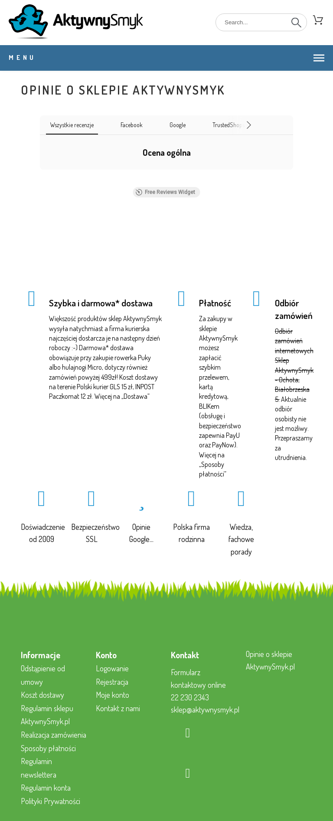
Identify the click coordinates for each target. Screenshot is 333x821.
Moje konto (112, 694)
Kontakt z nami (118, 708)
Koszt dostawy (42, 694)
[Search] (261, 22)
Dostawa (135, 396)
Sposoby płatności (48, 748)
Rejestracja (112, 681)
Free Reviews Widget (165, 192)
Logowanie (112, 668)
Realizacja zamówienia (53, 734)
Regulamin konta (46, 787)
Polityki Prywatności (50, 801)
